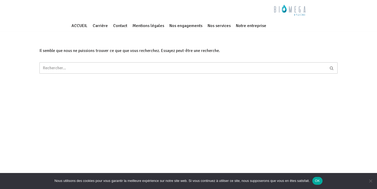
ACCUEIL (79, 25)
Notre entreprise (251, 25)
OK (317, 181)
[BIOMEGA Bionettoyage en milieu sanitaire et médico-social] (290, 10)
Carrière (100, 25)
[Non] (370, 180)
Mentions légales (148, 25)
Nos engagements (185, 25)
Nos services (219, 25)
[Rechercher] (182, 68)
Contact (120, 25)
